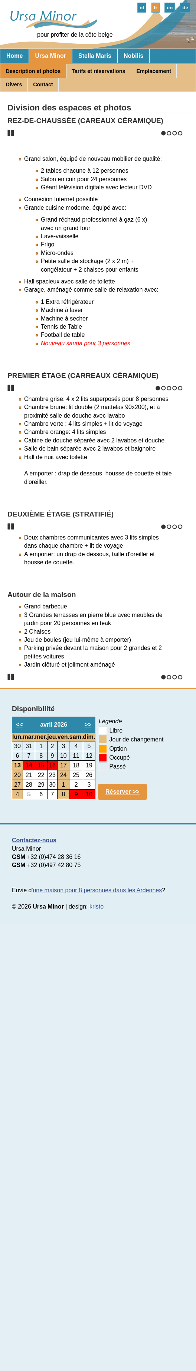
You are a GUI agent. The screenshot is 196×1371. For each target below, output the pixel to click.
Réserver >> (122, 1225)
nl (142, 7)
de (185, 7)
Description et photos (33, 71)
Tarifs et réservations (98, 71)
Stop (10, 241)
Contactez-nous (34, 1274)
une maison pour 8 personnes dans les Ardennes (97, 1323)
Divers (14, 84)
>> (88, 1158)
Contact (43, 84)
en (170, 7)
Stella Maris (94, 56)
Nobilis (133, 56)
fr (155, 7)
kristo (96, 1340)
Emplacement (153, 71)
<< (19, 1158)
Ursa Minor (50, 56)
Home (14, 56)
